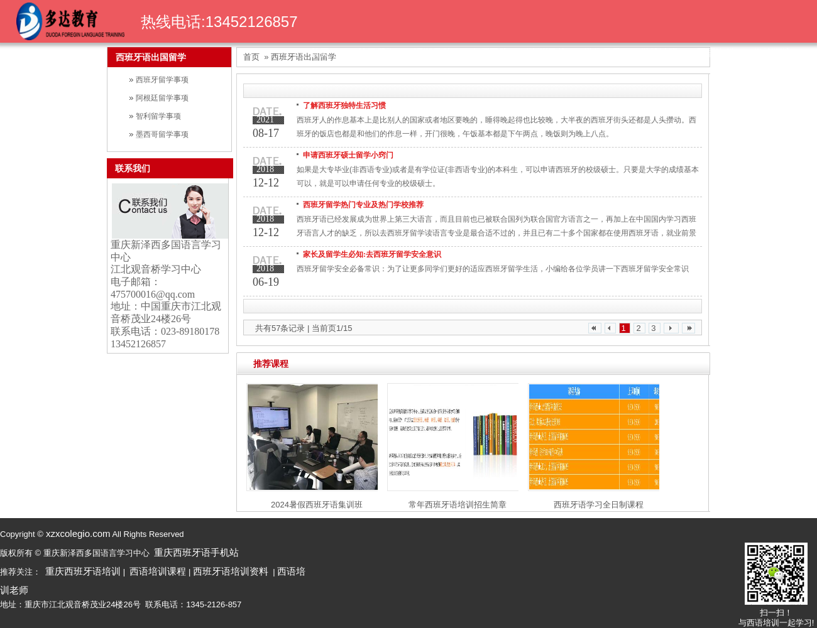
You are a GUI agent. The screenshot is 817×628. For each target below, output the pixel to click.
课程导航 (433, 52)
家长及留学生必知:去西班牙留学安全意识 (372, 254)
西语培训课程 (157, 571)
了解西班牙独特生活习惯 (344, 105)
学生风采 (603, 52)
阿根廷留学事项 (162, 98)
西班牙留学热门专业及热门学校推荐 (363, 204)
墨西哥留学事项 (162, 134)
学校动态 (659, 52)
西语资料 (716, 52)
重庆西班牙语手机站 (196, 552)
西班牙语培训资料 (230, 571)
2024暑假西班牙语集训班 (317, 504)
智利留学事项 (158, 116)
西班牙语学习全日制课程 (599, 504)
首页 (319, 52)
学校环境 (772, 52)
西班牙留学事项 (162, 79)
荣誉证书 (546, 52)
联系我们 (132, 168)
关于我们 (376, 52)
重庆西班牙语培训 (83, 571)
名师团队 (489, 52)
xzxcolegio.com (77, 533)
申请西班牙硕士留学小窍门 (348, 155)
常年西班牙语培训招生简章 (458, 504)
